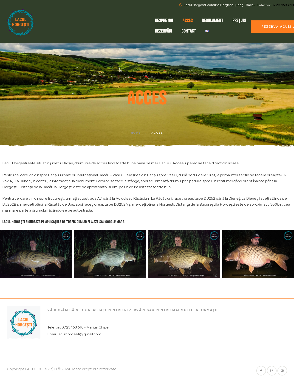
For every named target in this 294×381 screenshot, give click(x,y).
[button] (5, 254)
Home (136, 132)
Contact (188, 31)
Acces (187, 20)
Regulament (212, 20)
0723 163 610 (282, 5)
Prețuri (239, 20)
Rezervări (163, 31)
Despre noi (164, 20)
